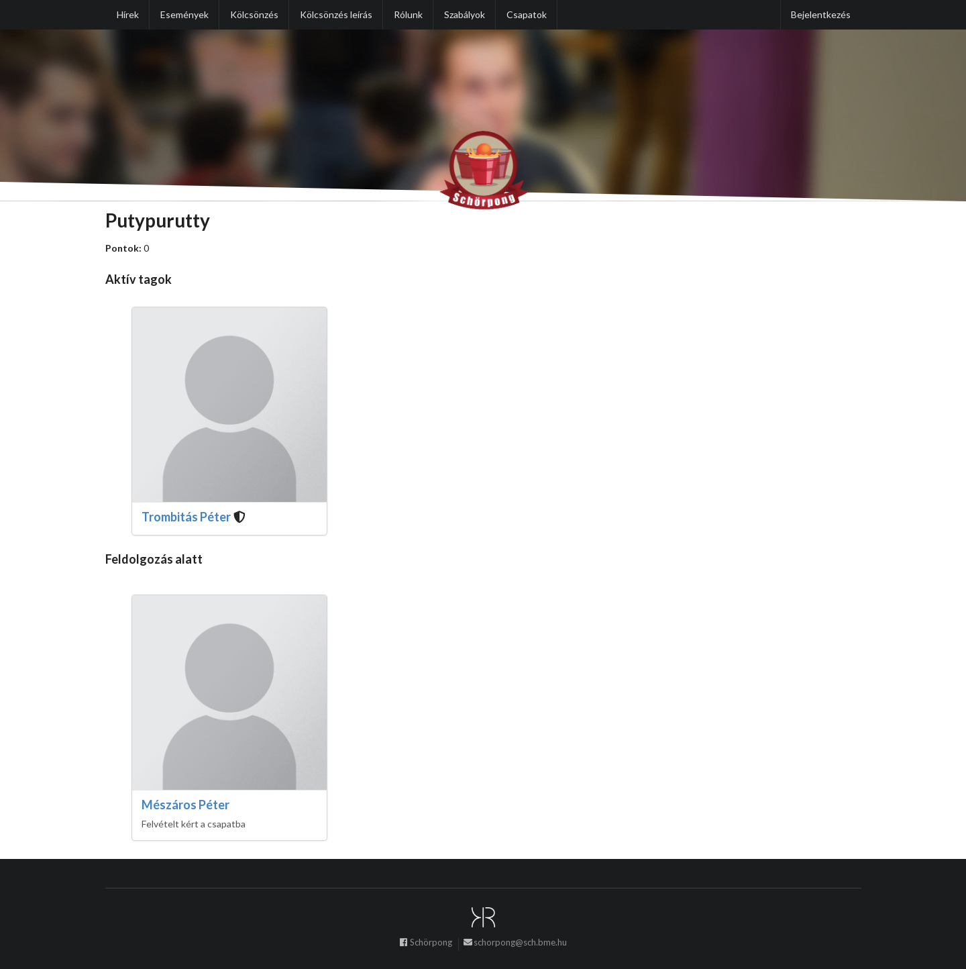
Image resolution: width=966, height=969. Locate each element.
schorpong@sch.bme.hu (515, 943)
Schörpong (425, 943)
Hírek (128, 14)
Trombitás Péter (186, 516)
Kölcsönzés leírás (336, 14)
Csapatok (526, 14)
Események (184, 14)
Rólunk (408, 14)
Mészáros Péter (185, 804)
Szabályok (464, 14)
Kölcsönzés (254, 14)
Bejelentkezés (821, 14)
